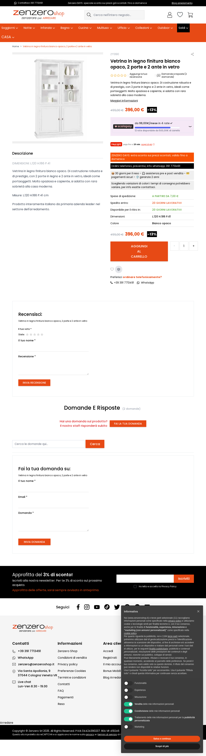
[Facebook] (78, 607)
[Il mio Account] (170, 15)
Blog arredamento (182, 3)
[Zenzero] (103, 628)
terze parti (172, 636)
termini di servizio (107, 734)
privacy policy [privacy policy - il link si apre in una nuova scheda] (174, 621)
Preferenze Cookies (72, 671)
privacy (90, 734)
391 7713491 (173, 166)
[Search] (89, 15)
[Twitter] (117, 607)
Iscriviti (184, 578)
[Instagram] (87, 607)
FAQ (61, 691)
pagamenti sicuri (122, 177)
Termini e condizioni (72, 677)
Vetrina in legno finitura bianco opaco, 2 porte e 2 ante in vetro (57, 46)
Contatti (64, 684)
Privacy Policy (169, 586)
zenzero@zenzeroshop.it (36, 664)
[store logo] (38, 14)
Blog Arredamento (116, 677)
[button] (198, 611)
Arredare (6, 723)
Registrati (110, 658)
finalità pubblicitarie (158, 648)
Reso (61, 704)
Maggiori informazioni (124, 100)
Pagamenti (65, 697)
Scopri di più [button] (162, 746)
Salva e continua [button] (162, 738)
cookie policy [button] (130, 633)
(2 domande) (131, 409)
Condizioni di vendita (72, 658)
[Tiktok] (107, 607)
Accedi (108, 651)
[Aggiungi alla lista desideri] (112, 269)
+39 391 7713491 (124, 282)
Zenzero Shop (67, 651)
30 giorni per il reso (127, 173)
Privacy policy (68, 664)
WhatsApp (26, 658)
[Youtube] (97, 607)
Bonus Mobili (112, 671)
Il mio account (113, 664)
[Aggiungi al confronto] (118, 269)
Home (15, 46)
